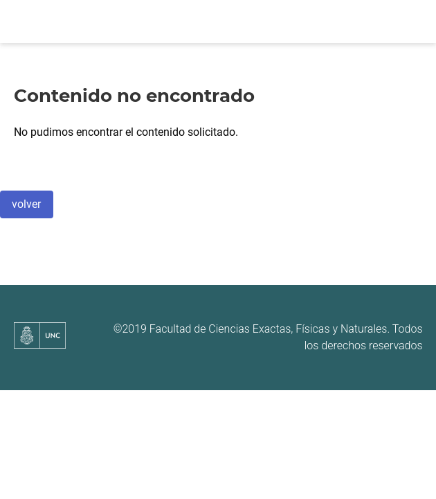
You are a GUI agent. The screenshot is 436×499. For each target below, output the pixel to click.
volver (26, 204)
